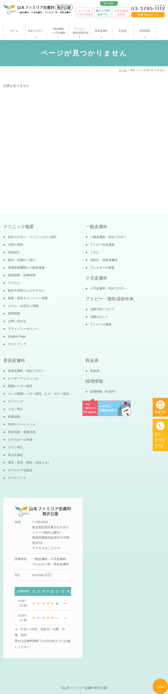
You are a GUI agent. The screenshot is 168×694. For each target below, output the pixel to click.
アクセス (14, 283)
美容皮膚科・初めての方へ (26, 370)
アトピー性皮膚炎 (102, 244)
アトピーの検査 (101, 324)
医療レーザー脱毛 (20, 386)
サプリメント (17, 478)
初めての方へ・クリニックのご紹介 (32, 237)
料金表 (123, 30)
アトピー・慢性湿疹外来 (79, 30)
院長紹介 (14, 252)
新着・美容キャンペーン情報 (28, 298)
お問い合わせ (17, 321)
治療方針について (102, 309)
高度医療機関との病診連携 (26, 267)
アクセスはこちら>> (46, 548)
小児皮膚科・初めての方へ (108, 288)
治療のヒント (99, 316)
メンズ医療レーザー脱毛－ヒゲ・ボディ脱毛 (38, 393)
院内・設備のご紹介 (21, 260)
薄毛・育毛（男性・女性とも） (29, 462)
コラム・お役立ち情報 (23, 306)
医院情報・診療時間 (21, 275)
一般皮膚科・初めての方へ (108, 237)
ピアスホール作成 (20, 439)
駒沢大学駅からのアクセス (26, 290)
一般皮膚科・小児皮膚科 (58, 30)
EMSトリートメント (22, 424)
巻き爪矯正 (15, 455)
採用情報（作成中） (104, 391)
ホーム (14, 30)
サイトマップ (17, 344)
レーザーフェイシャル (23, 378)
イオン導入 (15, 409)
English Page (17, 336)
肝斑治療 (14, 416)
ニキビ (94, 252)
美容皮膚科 (101, 30)
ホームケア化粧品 (20, 470)
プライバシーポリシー (23, 328)
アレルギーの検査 (102, 267)
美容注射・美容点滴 (21, 432)
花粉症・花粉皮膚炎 (104, 260)
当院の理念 (15, 244)
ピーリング (15, 401)
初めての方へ (36, 30)
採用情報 (145, 30)
